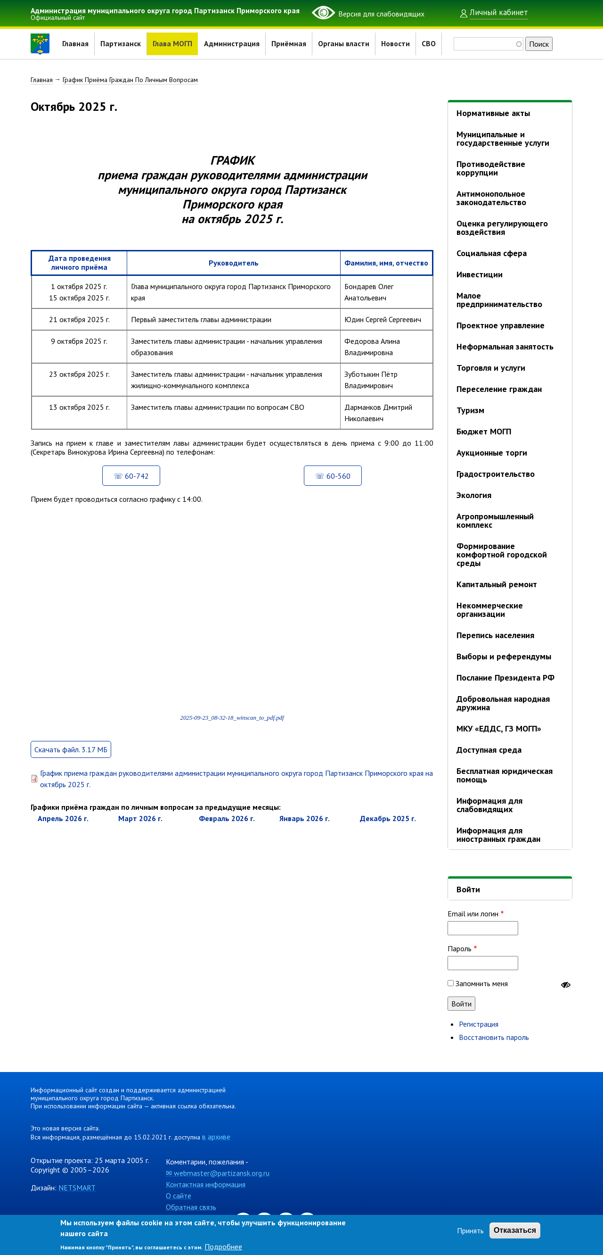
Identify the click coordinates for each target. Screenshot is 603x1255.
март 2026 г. (140, 829)
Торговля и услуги (490, 367)
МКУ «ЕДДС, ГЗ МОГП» (498, 728)
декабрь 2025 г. (388, 829)
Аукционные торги (491, 452)
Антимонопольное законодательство (491, 198)
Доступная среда (489, 749)
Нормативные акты (493, 113)
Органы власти (344, 44)
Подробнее (223, 1246)
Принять (470, 1230)
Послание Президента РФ (505, 677)
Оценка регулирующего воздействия (502, 227)
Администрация (232, 44)
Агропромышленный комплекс (495, 520)
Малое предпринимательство (499, 299)
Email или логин (473, 913)
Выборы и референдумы (503, 656)
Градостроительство (495, 473)
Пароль (460, 948)
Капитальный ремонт (496, 584)
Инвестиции (479, 274)
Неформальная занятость (505, 346)
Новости (396, 44)
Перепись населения (495, 635)
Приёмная (289, 44)
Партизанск (120, 44)
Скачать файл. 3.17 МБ (70, 760)
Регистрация (478, 1024)
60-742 (137, 486)
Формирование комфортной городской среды (501, 554)
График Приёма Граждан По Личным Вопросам (130, 79)
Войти (468, 889)
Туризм (470, 410)
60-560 (338, 486)
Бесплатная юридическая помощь (504, 775)
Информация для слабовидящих (489, 805)
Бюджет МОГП (483, 431)
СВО (429, 44)
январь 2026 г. (304, 829)
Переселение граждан (499, 388)
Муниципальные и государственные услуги (502, 138)
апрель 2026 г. (63, 829)
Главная (75, 44)
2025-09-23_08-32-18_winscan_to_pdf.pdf (232, 728)
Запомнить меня (482, 983)
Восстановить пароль (494, 1037)
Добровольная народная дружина (503, 703)
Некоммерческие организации (489, 609)
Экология (473, 495)
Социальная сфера (491, 253)
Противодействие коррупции (490, 168)
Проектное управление (500, 325)
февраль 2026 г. (227, 829)
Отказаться (515, 1230)
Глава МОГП (172, 44)
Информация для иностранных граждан (498, 834)
